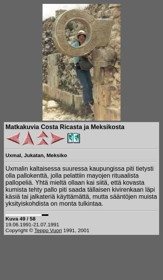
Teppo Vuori (48, 230)
